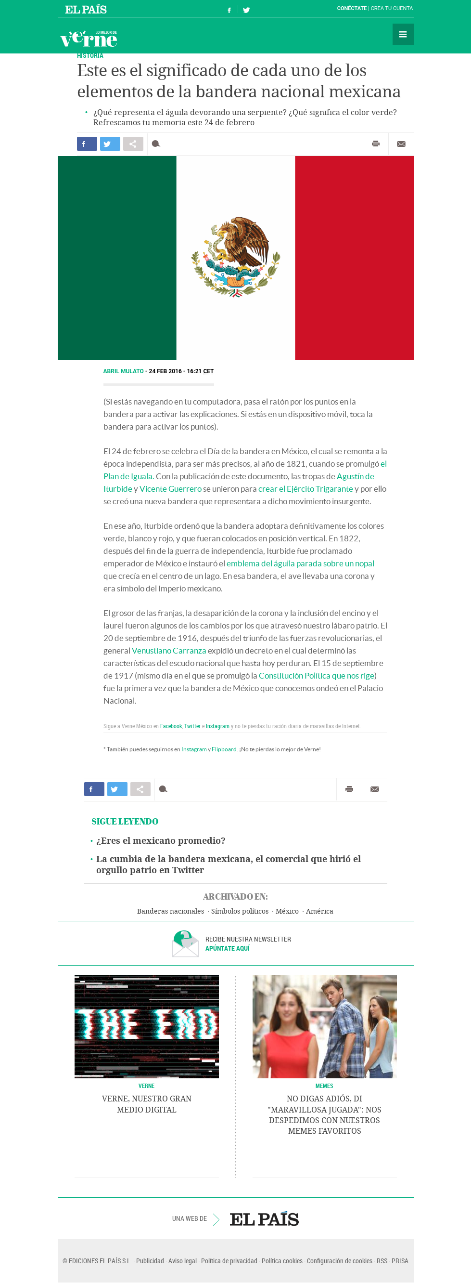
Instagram (217, 726)
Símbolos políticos (239, 911)
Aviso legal (182, 1260)
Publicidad (150, 1260)
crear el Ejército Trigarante (305, 488)
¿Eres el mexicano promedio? (161, 841)
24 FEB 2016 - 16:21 (181, 371)
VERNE (146, 1085)
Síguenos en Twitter (246, 9)
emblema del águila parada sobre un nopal (300, 563)
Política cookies (282, 1260)
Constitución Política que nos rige (316, 675)
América (319, 911)
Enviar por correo (401, 144)
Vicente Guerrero (171, 488)
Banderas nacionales (170, 911)
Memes (324, 1085)
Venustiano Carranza (169, 650)
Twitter (192, 726)
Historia (90, 55)
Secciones (403, 34)
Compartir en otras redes (133, 144)
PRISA (400, 1260)
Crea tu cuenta (392, 8)
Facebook (171, 726)
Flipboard (224, 749)
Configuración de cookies (339, 1260)
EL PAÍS (264, 1218)
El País (87, 8)
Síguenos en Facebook (229, 9)
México (287, 911)
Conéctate (352, 8)
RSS (382, 1260)
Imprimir (375, 144)
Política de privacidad (229, 1260)
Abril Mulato (124, 371)
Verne (88, 38)
